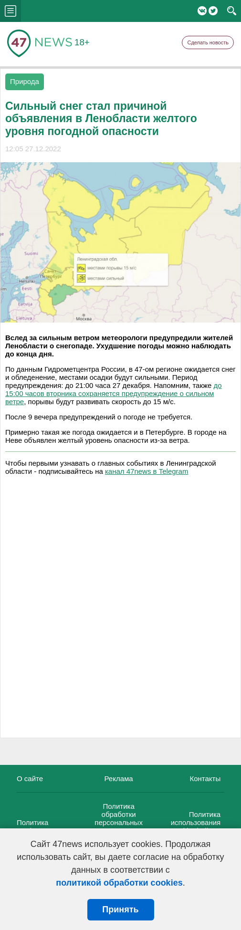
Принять (120, 909)
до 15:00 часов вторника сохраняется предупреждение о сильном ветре (113, 393)
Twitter (213, 10)
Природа (24, 81)
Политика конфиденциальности (53, 826)
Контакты (204, 778)
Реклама (119, 778)
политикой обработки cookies (119, 883)
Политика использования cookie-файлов (196, 822)
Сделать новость (208, 42)
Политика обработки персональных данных (118, 818)
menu (10, 11)
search (231, 11)
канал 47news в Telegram (146, 471)
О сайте (30, 778)
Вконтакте (202, 10)
